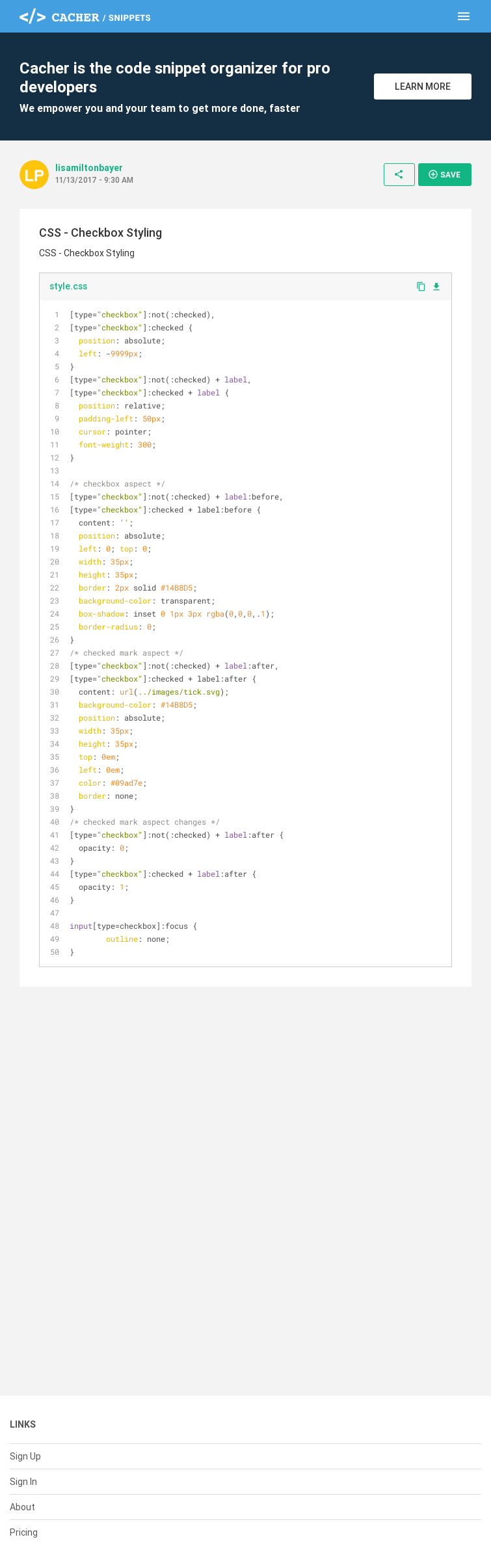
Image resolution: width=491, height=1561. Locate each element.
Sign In (23, 1482)
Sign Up (25, 1456)
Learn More (423, 86)
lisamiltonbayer (89, 168)
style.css (68, 286)
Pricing (24, 1532)
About (22, 1507)
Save (444, 174)
